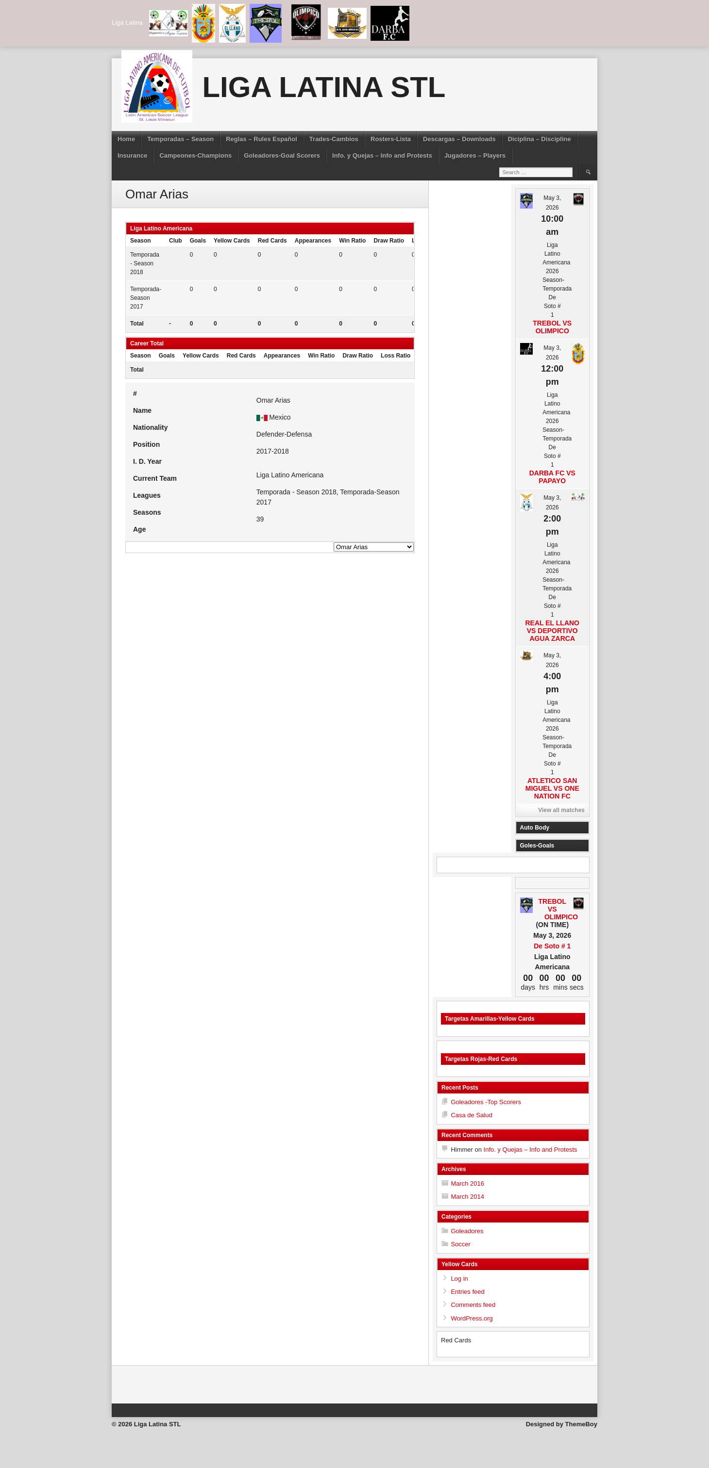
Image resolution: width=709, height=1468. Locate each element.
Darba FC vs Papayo (552, 477)
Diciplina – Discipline (539, 139)
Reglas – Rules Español (261, 139)
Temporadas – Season (180, 139)
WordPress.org (471, 1318)
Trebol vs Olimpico (552, 327)
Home (126, 139)
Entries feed (467, 1291)
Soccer (460, 1244)
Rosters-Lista (391, 139)
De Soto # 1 (552, 946)
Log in (459, 1278)
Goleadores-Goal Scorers (282, 155)
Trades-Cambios (333, 139)
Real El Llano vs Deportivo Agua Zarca (552, 630)
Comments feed (473, 1304)
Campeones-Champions (195, 155)
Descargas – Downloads (459, 139)
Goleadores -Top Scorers (486, 1102)
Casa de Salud (471, 1115)
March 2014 (467, 1196)
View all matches (561, 810)
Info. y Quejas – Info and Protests (382, 155)
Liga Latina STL (323, 87)
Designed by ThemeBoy (561, 1424)
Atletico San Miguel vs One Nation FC (552, 788)
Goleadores (467, 1231)
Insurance (132, 155)
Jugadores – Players (475, 155)
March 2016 (467, 1183)
